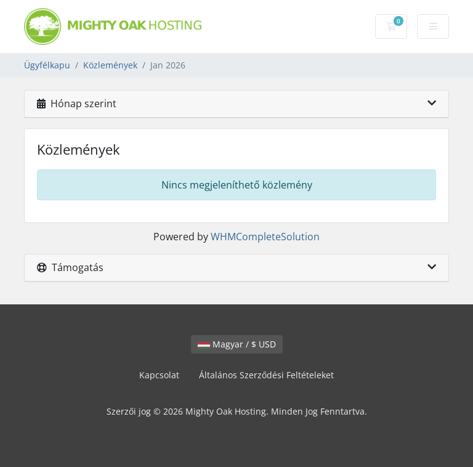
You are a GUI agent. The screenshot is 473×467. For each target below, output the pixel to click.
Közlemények (110, 65)
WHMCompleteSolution (265, 236)
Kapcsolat (159, 375)
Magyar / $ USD (237, 344)
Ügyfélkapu (47, 65)
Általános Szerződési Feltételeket (266, 375)
